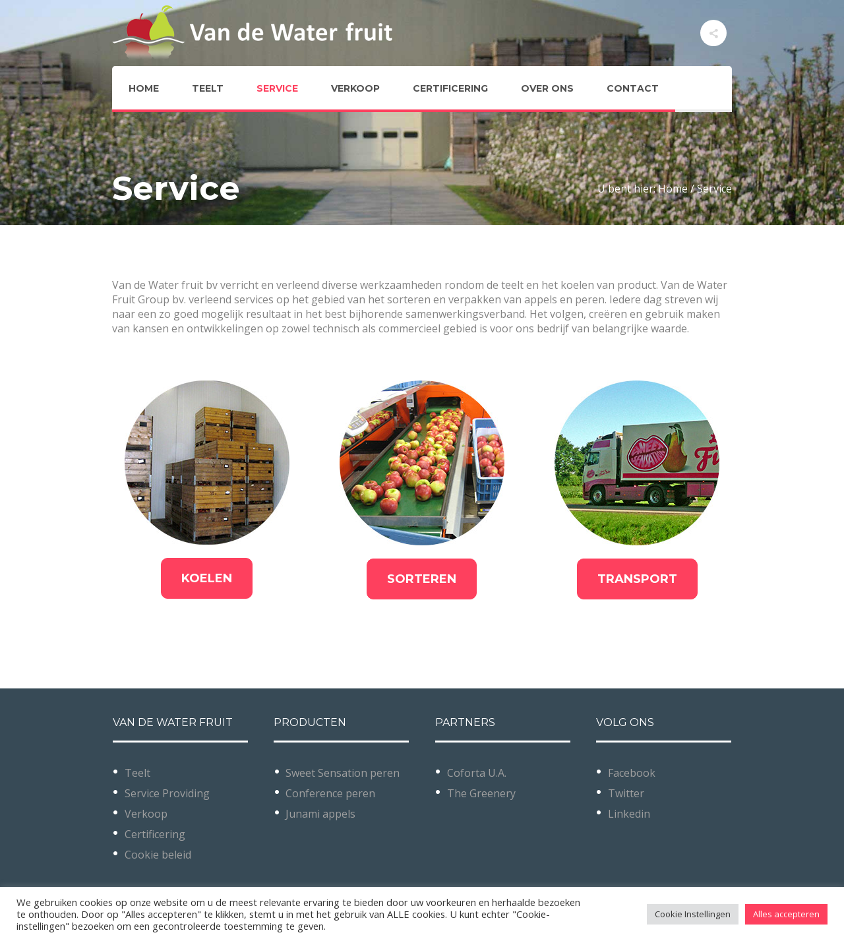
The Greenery (481, 793)
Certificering (155, 834)
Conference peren (330, 793)
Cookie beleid (158, 854)
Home (673, 188)
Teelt (137, 773)
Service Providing (167, 793)
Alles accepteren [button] (786, 914)
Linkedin (629, 813)
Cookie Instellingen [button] (693, 914)
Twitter (626, 793)
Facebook (631, 773)
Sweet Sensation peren (343, 773)
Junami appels (320, 813)
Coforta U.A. (476, 773)
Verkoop (146, 813)
